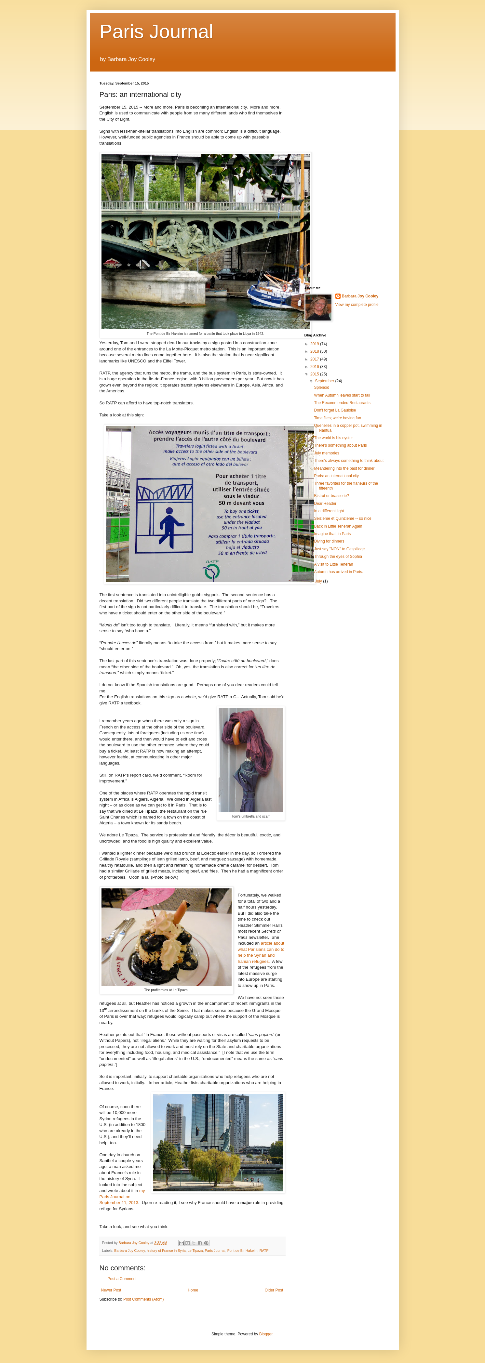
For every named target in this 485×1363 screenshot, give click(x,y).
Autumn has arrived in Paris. (338, 572)
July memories (326, 453)
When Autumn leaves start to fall (342, 395)
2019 (315, 344)
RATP (264, 1250)
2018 (315, 351)
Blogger (266, 1334)
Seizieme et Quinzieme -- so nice (342, 518)
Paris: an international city (336, 476)
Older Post (274, 1290)
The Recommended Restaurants (342, 402)
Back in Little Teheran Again (338, 526)
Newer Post (111, 1290)
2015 (315, 374)
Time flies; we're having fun (337, 418)
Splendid (321, 387)
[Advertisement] (345, 178)
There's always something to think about (349, 460)
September (325, 381)
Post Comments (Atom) (143, 1299)
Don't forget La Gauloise (335, 410)
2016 (315, 366)
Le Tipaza (195, 1250)
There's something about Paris (340, 445)
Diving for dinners (329, 541)
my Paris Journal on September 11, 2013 (122, 1196)
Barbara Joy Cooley (129, 1250)
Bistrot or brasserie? (331, 495)
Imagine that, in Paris (332, 533)
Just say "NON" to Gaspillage (339, 549)
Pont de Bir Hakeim (242, 1250)
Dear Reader (325, 503)
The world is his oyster (333, 438)
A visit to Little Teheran (333, 564)
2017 (315, 359)
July (319, 581)
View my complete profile (357, 304)
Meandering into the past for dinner (344, 468)
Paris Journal (156, 31)
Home (193, 1290)
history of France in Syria (166, 1250)
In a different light (329, 511)
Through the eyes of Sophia (338, 556)
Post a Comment (122, 1279)
